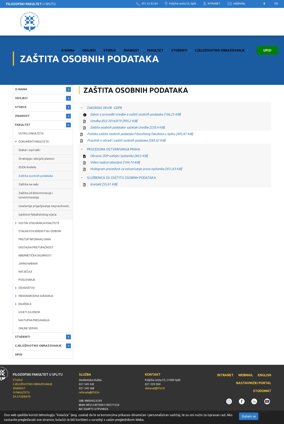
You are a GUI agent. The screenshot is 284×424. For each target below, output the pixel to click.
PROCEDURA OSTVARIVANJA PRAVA (113, 149)
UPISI (267, 21)
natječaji (25, 271)
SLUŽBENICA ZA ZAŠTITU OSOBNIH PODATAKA (121, 177)
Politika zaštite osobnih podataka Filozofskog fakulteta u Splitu (140, 134)
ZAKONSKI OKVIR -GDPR (104, 108)
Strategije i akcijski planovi (36, 158)
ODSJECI (89, 21)
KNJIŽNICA (25, 304)
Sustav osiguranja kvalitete (39, 223)
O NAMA (67, 21)
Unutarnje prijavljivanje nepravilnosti (44, 206)
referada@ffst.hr (89, 392)
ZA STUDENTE (22, 396)
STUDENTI (179, 21)
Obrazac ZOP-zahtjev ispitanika (119, 156)
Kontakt (103, 184)
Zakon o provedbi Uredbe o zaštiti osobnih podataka (135, 114)
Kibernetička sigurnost (35, 255)
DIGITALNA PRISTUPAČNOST (36, 247)
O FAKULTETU (21, 392)
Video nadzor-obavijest (115, 162)
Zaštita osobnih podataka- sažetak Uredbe (127, 127)
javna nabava (28, 263)
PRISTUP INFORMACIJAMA (35, 239)
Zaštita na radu (28, 184)
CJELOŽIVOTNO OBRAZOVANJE (220, 21)
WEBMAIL (236, 3)
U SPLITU (31, 4)
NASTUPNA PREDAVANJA (34, 320)
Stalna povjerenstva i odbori (40, 231)
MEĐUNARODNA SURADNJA (36, 295)
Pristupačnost (254, 4)
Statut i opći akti (29, 150)
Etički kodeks (27, 167)
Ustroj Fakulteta (31, 133)
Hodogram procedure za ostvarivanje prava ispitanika (136, 169)
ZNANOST (131, 21)
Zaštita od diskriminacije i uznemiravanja (36, 195)
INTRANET (211, 3)
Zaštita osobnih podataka (36, 175)
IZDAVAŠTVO (27, 287)
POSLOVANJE (27, 279)
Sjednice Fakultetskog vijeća (37, 214)
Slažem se (249, 416)
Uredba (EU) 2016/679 (113, 121)
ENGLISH (264, 375)
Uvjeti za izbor (29, 312)
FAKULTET (155, 21)
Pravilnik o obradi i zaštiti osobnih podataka (126, 140)
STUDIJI (109, 21)
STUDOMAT (262, 391)
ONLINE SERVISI (28, 328)
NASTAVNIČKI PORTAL (253, 383)
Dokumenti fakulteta (34, 141)
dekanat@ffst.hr (155, 388)
